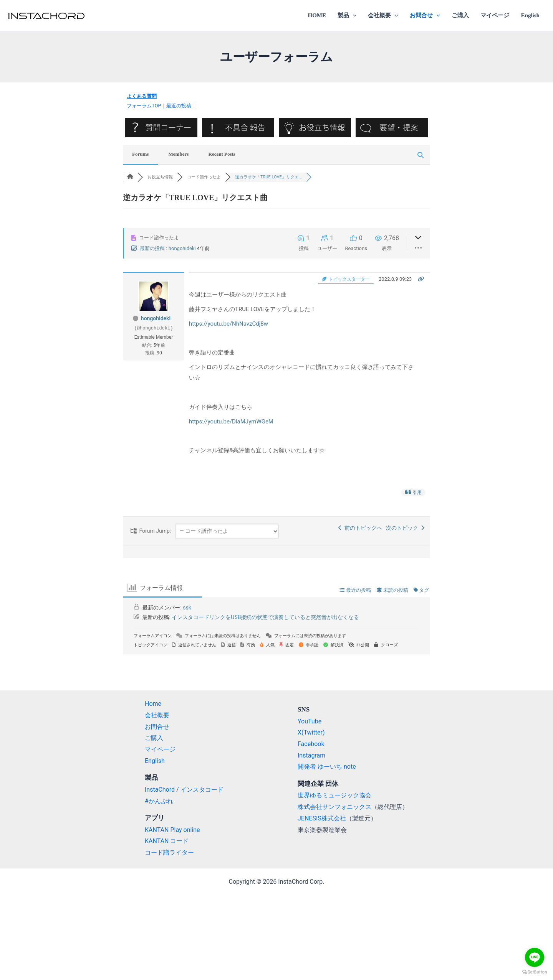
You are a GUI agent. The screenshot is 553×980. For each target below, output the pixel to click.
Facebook (311, 744)
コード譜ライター (169, 852)
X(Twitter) (311, 732)
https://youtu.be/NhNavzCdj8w (228, 323)
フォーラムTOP (144, 106)
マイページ (494, 15)
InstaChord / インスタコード (184, 789)
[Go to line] (534, 957)
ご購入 (460, 15)
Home (153, 703)
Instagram (311, 755)
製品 (347, 15)
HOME (317, 15)
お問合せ (425, 15)
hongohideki (182, 248)
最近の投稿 (178, 106)
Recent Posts (222, 154)
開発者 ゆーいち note (327, 766)
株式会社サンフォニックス (334, 806)
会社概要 (383, 15)
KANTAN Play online (172, 829)
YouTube (309, 721)
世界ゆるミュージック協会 (334, 795)
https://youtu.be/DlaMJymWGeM (231, 421)
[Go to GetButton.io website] (534, 972)
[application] (352, 15)
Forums (140, 154)
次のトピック (405, 528)
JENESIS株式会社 (322, 818)
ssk (187, 607)
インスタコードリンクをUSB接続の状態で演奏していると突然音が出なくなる (265, 617)
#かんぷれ (159, 801)
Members (179, 154)
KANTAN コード (167, 841)
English (530, 15)
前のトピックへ (360, 528)
